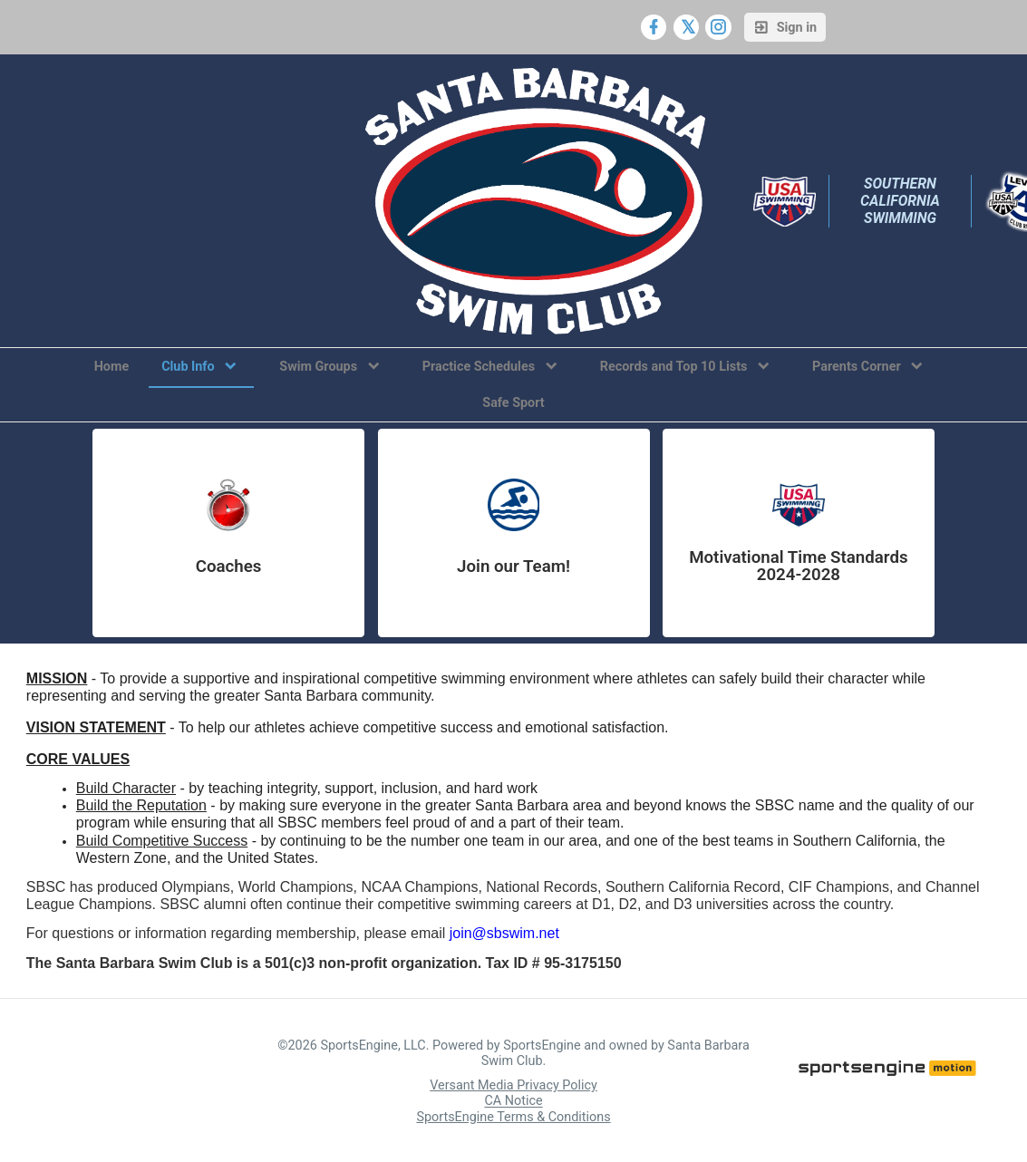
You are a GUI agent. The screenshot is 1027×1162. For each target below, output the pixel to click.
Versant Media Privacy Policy (513, 1085)
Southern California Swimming (902, 201)
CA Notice (513, 1101)
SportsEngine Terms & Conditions (513, 1117)
